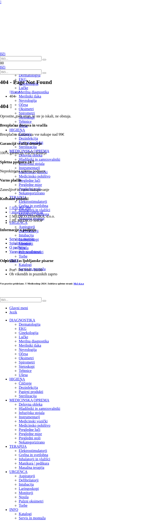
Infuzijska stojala (32, 413)
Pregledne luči (29, 430)
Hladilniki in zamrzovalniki (39, 409)
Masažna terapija (31, 467)
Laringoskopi (29, 489)
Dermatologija (29, 75)
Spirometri (27, 362)
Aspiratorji (27, 476)
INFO (13, 510)
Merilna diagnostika (34, 341)
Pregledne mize (30, 434)
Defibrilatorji (28, 480)
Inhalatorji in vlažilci (34, 459)
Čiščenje (25, 383)
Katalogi (25, 514)
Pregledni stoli (30, 438)
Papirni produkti (31, 392)
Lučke (23, 337)
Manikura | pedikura (34, 463)
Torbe (23, 505)
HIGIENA (17, 379)
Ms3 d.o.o (79, 283)
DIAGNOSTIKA (22, 320)
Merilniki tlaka (30, 345)
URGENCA (18, 472)
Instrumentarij (29, 417)
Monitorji (26, 493)
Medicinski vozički (33, 421)
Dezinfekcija (28, 387)
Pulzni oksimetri (31, 501)
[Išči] (44, 59)
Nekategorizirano (32, 442)
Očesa (23, 354)
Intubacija (26, 484)
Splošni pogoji (20, 243)
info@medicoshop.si (26, 212)
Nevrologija (28, 100)
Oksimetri (26, 358)
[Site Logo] (23, 50)
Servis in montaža (32, 518)
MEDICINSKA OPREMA (29, 400)
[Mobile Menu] (0, 2)
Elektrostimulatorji (33, 451)
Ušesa (23, 375)
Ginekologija (28, 333)
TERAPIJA (18, 446)
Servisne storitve (21, 239)
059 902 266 (20, 208)
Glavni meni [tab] (18, 308)
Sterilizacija (28, 396)
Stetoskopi (27, 366)
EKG (22, 329)
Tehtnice (25, 122)
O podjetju (17, 247)
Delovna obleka (30, 404)
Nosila (24, 497)
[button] (2, 54)
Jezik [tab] (13, 312)
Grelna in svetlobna (33, 455)
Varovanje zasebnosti (25, 252)
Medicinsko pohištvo (34, 425)
